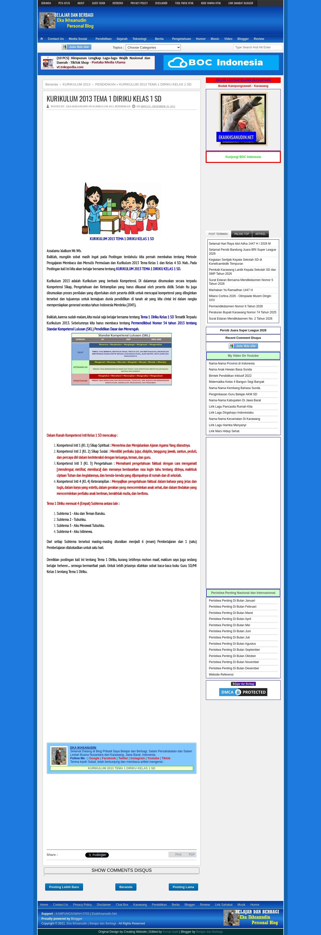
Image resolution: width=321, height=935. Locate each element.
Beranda (125, 887)
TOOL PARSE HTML (184, 3)
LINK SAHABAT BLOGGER (240, 3)
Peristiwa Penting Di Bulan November (234, 662)
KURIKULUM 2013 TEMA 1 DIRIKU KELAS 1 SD (104, 98)
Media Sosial (78, 39)
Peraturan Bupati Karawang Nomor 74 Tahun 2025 (242, 312)
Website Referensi (221, 674)
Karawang (140, 904)
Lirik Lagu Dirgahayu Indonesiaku (231, 412)
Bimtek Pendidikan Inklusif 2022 (230, 376)
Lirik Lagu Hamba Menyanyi (227, 425)
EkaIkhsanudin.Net (104, 913)
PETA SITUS (64, 3)
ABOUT (81, 3)
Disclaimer (104, 904)
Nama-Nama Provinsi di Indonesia (232, 363)
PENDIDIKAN (122, 106)
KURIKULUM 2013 (103, 106)
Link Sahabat (223, 904)
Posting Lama (183, 887)
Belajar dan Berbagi (209, 931)
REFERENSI (118, 3)
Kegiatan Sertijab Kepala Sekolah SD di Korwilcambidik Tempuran (235, 261)
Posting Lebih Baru (64, 887)
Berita (159, 39)
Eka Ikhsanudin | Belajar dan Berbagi (91, 923)
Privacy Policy (82, 904)
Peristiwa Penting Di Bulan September (234, 649)
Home (44, 904)
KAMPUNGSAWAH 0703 (72, 913)
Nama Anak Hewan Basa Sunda (230, 369)
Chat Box (122, 904)
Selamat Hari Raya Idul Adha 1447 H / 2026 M (240, 243)
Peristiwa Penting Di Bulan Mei (229, 625)
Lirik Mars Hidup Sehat (224, 431)
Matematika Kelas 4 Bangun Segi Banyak (236, 382)
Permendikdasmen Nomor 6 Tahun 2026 (236, 306)
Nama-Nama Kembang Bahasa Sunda (234, 388)
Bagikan (102, 854)
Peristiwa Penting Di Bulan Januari (232, 600)
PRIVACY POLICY (139, 3)
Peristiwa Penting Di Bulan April (230, 619)
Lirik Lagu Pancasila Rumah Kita (230, 406)
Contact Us (56, 39)
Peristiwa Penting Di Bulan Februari (232, 606)
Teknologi (139, 39)
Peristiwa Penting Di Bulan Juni (230, 631)
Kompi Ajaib (171, 931)
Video (228, 39)
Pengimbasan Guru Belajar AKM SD (233, 394)
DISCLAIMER (161, 3)
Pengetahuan (181, 39)
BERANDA (46, 3)
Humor (201, 39)
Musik (241, 904)
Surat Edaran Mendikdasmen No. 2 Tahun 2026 (240, 318)
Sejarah (122, 39)
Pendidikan (104, 39)
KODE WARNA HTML (211, 3)
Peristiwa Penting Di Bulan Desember (234, 668)
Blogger (243, 39)
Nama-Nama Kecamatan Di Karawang (234, 419)
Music (215, 39)
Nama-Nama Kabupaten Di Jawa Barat (235, 400)
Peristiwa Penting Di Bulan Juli (229, 637)
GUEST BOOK (98, 3)
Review (259, 39)
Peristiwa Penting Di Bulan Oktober (232, 656)
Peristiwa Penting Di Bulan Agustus (232, 643)
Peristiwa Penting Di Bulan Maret (231, 613)
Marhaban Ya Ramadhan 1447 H (231, 290)
